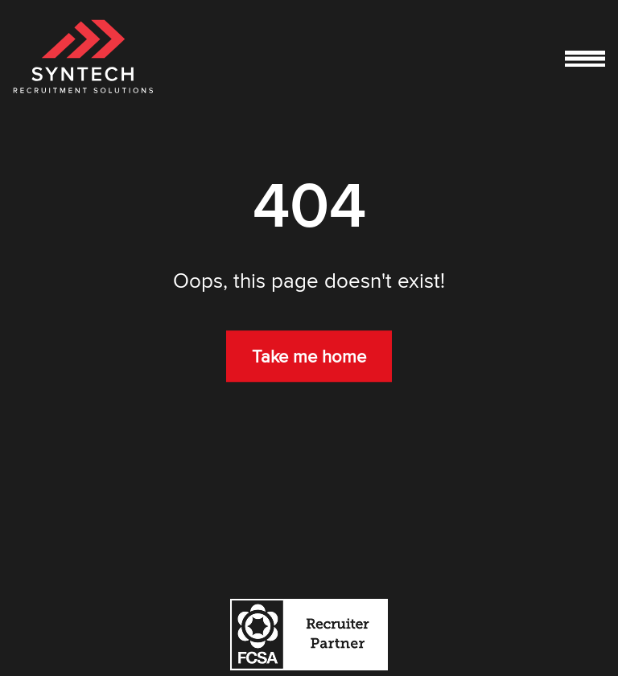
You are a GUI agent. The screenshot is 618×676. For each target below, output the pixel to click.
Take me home (309, 357)
